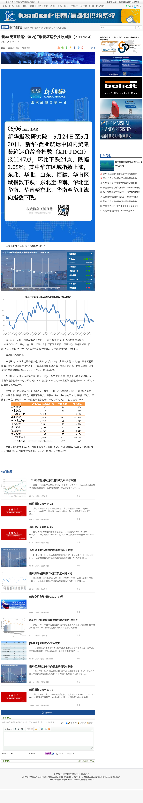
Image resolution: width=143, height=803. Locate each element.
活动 (25, 6)
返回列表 (47, 712)
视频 (52, 6)
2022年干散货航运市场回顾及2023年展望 (52, 480)
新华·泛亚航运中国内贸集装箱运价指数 (51, 550)
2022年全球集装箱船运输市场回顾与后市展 (53, 620)
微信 (131, 6)
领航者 (83, 6)
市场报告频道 (61, 28)
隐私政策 (71, 774)
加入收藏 (134, 2)
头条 (4, 6)
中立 (71, 723)
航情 (32, 6)
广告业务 (78, 774)
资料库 (74, 6)
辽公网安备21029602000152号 (49, 777)
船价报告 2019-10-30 (41, 689)
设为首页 (124, 2)
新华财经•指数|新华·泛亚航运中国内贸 (50, 573)
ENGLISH (101, 6)
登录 (109, 2)
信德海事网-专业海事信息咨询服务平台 (38, 28)
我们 (91, 6)
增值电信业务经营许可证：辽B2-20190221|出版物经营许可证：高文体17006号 (91, 777)
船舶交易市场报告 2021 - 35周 (46, 596)
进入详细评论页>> (86, 761)
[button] (8, 729)
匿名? (61, 753)
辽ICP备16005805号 (30, 777)
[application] (48, 738)
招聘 (39, 6)
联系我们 (85, 774)
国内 (11, 6)
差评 (90, 723)
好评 (81, 723)
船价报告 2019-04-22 (41, 503)
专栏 (46, 6)
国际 (18, 6)
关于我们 (57, 774)
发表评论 (71, 754)
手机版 (138, 6)
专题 (59, 6)
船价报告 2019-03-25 (41, 527)
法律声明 (64, 774)
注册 (115, 2)
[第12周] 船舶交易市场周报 (44, 643)
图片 (66, 6)
